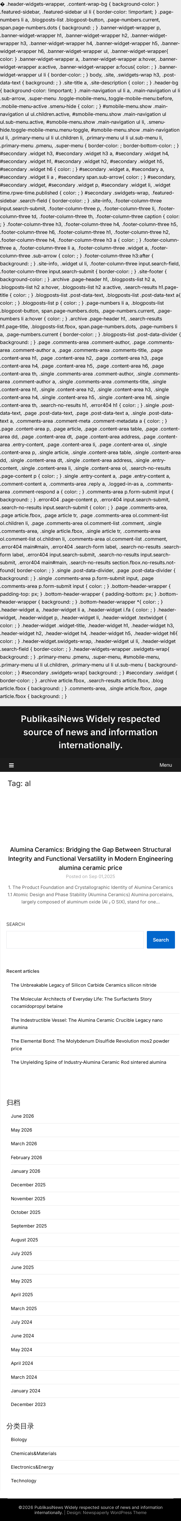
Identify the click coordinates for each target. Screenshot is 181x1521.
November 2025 (28, 1198)
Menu (166, 765)
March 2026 (24, 1143)
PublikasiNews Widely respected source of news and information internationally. (90, 731)
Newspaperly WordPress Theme (115, 1512)
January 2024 (25, 1391)
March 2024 (24, 1377)
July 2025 (21, 1253)
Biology (19, 1439)
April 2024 (22, 1363)
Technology (23, 1480)
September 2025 (29, 1226)
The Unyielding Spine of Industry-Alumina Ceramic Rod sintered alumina (88, 1062)
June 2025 (22, 1267)
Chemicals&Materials (34, 1453)
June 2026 (22, 1116)
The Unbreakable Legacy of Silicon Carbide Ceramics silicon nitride (84, 985)
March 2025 (24, 1308)
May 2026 (21, 1130)
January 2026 (25, 1171)
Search (15, 924)
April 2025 (22, 1294)
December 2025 (28, 1185)
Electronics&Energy (32, 1467)
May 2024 (21, 1349)
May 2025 (21, 1281)
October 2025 (25, 1212)
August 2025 (24, 1240)
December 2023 (28, 1404)
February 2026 (26, 1157)
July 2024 (21, 1322)
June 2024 (22, 1336)
